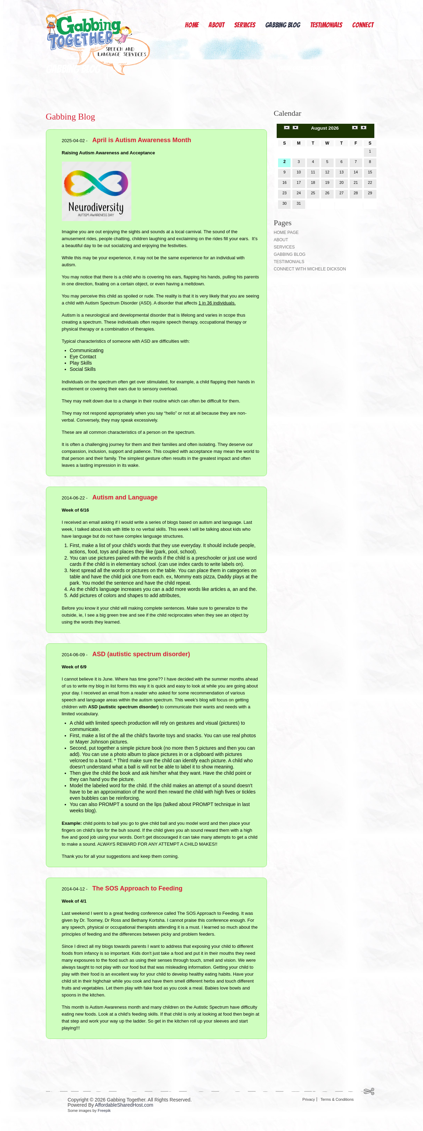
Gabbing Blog (282, 25)
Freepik (104, 1110)
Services (244, 25)
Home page (286, 232)
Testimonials (326, 25)
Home (191, 25)
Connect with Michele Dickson (310, 269)
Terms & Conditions (336, 1099)
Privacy (308, 1099)
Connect (362, 25)
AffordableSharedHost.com (124, 1105)
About (216, 25)
